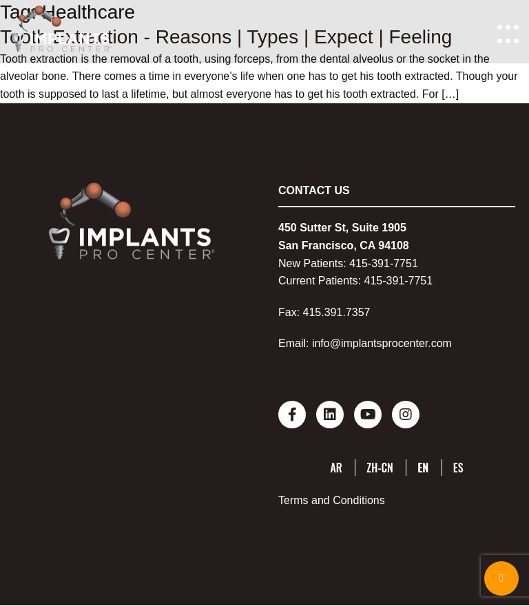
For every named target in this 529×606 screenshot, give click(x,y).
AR (336, 467)
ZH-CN (379, 467)
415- (360, 263)
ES (458, 467)
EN (422, 467)
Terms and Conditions (331, 500)
